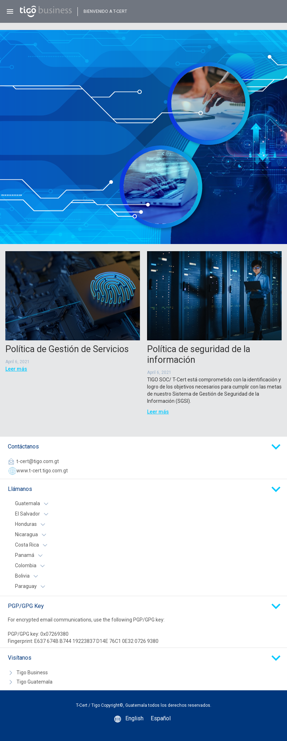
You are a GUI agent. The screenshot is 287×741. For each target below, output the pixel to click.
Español (161, 718)
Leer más (16, 369)
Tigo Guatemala (34, 682)
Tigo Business (32, 672)
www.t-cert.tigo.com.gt (42, 470)
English (134, 718)
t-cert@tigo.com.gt (37, 461)
